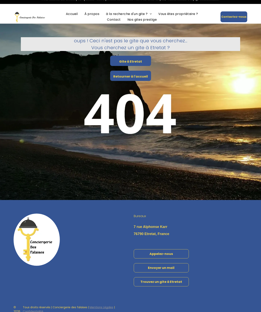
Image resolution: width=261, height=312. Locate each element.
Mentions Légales (101, 297)
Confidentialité (33, 302)
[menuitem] (72, 4)
